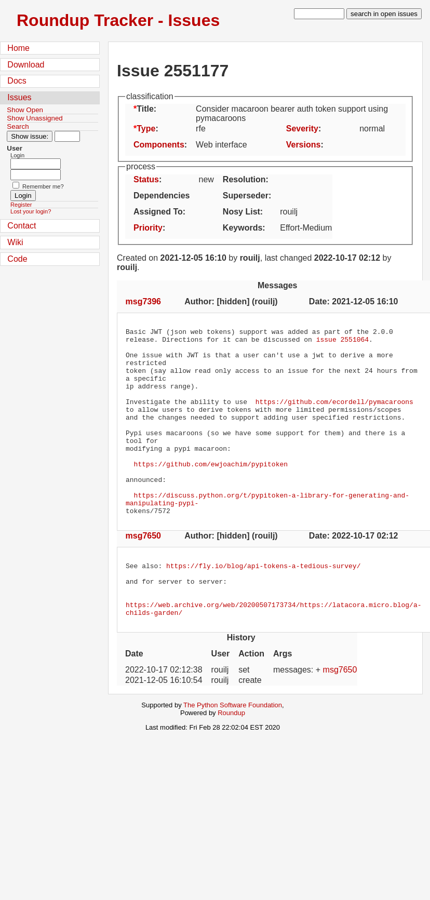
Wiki (15, 242)
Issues (19, 97)
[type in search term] (319, 13)
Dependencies (161, 195)
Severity (302, 128)
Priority (148, 227)
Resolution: (245, 179)
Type (146, 128)
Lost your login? (30, 211)
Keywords (242, 227)
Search (18, 126)
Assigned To (158, 211)
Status (146, 179)
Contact (21, 225)
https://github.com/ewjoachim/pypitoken (211, 491)
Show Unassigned (34, 118)
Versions (303, 144)
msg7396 (144, 301)
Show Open (25, 110)
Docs (16, 80)
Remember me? (43, 186)
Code (17, 258)
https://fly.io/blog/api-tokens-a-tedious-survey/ (263, 604)
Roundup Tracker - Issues (118, 20)
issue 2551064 (342, 342)
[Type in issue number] (67, 136)
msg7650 (144, 573)
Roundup (231, 761)
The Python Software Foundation (232, 753)
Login (17, 155)
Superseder (245, 195)
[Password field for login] (35, 174)
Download (25, 64)
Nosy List (241, 211)
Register (21, 205)
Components (158, 144)
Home (18, 48)
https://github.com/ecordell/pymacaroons (334, 417)
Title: (146, 108)
